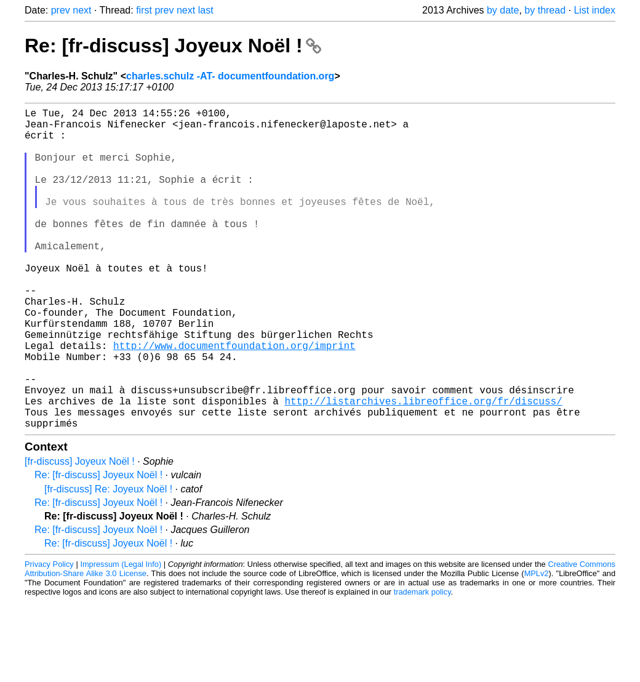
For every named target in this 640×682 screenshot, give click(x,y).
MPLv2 (536, 644)
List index (594, 10)
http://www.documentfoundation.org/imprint (234, 399)
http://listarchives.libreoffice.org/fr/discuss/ (423, 467)
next (82, 10)
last (206, 10)
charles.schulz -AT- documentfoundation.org (230, 76)
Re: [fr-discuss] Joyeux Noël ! (173, 45)
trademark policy (422, 663)
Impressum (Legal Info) (120, 635)
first (144, 10)
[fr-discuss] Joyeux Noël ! (80, 533)
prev (60, 10)
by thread (545, 10)
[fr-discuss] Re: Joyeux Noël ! (108, 560)
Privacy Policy (49, 635)
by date (503, 10)
